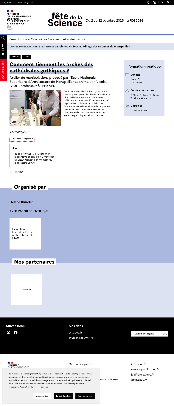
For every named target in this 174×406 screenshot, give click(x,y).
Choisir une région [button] (144, 333)
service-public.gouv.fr (145, 369)
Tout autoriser (85, 396)
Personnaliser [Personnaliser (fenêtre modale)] (42, 396)
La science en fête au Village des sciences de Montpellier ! (93, 46)
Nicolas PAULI (23, 153)
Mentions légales (79, 364)
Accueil (13, 39)
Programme (23, 39)
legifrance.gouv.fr (143, 374)
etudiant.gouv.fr (25, 2)
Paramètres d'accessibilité (154, 2)
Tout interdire (63, 396)
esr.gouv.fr (7, 2)
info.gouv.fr (139, 364)
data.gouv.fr (139, 379)
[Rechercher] (3, 38)
